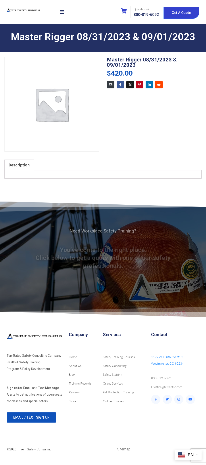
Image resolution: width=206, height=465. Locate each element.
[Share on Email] (110, 84)
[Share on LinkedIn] (149, 84)
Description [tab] (19, 165)
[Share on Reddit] (159, 84)
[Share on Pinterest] (139, 84)
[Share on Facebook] (120, 84)
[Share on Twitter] (130, 84)
